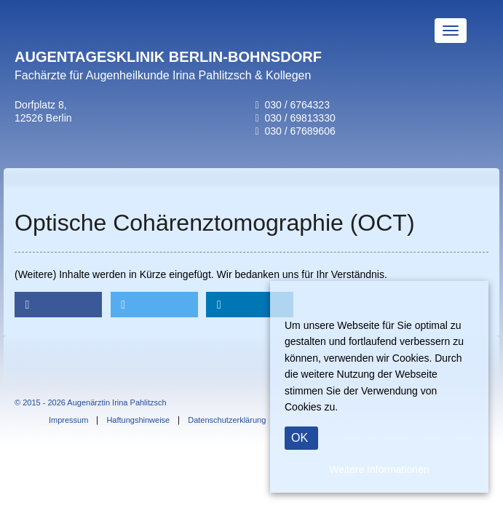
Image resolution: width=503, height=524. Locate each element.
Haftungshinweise (138, 420)
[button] (58, 304)
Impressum (68, 420)
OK (299, 438)
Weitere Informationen (379, 469)
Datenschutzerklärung (227, 420)
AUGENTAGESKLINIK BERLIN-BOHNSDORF (168, 57)
